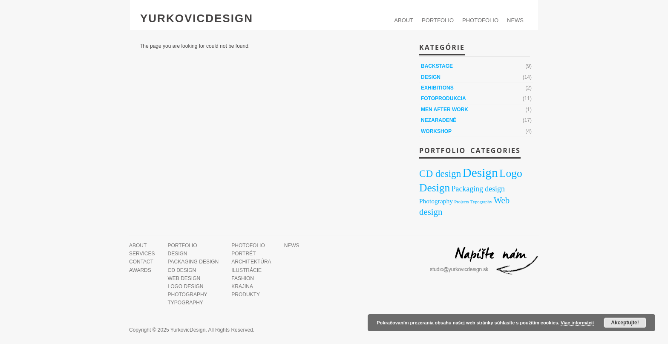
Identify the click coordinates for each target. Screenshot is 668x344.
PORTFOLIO (438, 20)
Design (431, 77)
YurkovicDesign (196, 18)
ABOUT (403, 20)
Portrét (243, 254)
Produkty (245, 295)
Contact (141, 262)
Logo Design (185, 286)
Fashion (242, 278)
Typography (185, 303)
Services (142, 254)
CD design (181, 270)
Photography (187, 295)
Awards (140, 270)
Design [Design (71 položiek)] (480, 172)
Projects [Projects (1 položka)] (461, 201)
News (515, 20)
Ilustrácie (246, 270)
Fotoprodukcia (443, 98)
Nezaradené (438, 120)
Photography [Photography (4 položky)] (436, 201)
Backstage (437, 66)
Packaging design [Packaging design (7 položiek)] (478, 189)
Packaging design (193, 262)
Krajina (242, 286)
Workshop (436, 131)
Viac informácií (577, 322)
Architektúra (251, 262)
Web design (183, 278)
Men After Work (444, 110)
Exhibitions (437, 88)
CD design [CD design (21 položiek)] (440, 173)
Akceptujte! (625, 323)
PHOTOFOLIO (480, 20)
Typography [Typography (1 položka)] (481, 201)
